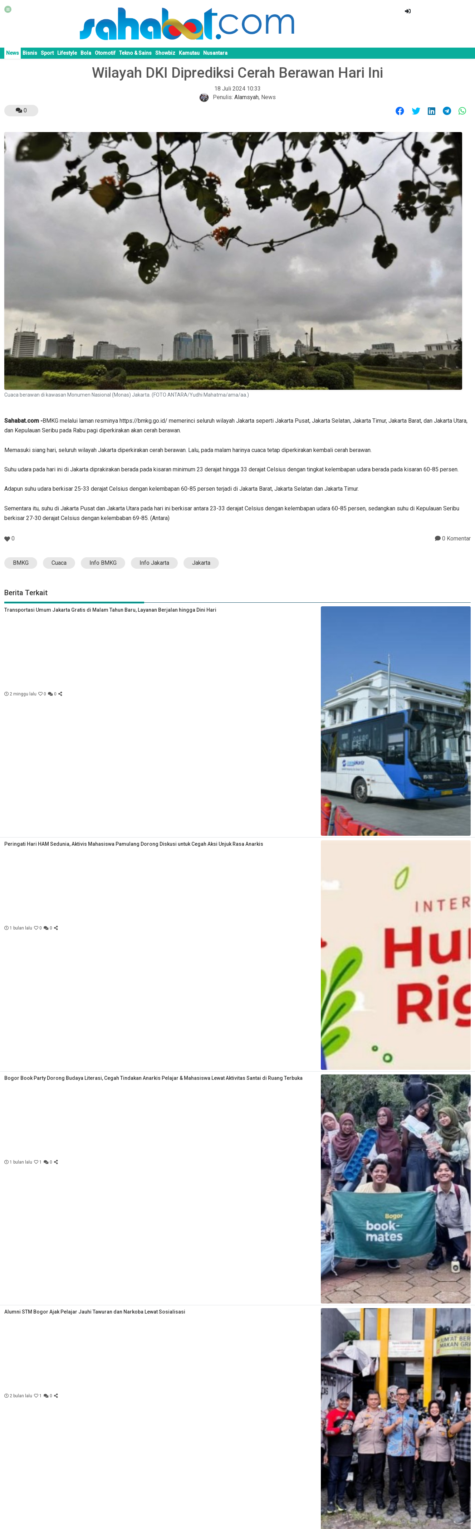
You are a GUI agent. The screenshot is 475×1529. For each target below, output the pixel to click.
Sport (47, 53)
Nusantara (215, 53)
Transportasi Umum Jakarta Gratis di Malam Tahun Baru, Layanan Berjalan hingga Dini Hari (110, 610)
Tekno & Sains (135, 53)
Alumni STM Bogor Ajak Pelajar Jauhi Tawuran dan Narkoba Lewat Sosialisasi (94, 1312)
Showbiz (165, 53)
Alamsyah (246, 97)
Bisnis (30, 53)
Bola (85, 53)
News (12, 53)
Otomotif (105, 53)
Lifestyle (67, 53)
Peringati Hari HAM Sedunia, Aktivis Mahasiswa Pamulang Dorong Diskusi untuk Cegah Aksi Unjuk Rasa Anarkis (133, 844)
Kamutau (189, 53)
